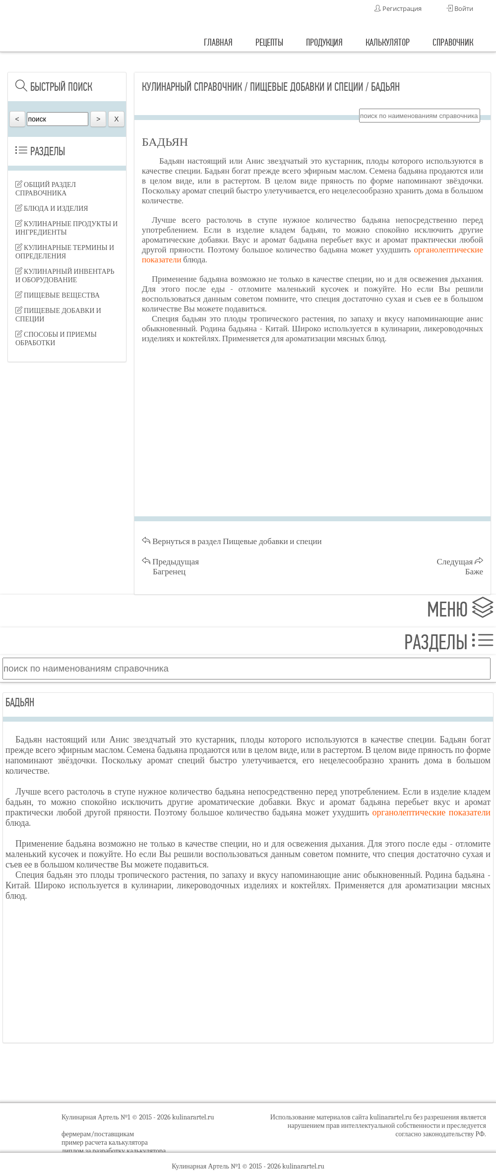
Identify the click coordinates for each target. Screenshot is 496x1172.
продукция (324, 42)
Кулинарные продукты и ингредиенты (66, 228)
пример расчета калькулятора (105, 1142)
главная (218, 42)
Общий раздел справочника (45, 189)
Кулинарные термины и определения (64, 252)
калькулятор (388, 42)
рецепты (269, 42)
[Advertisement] (66, 426)
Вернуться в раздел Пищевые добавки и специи (232, 541)
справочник (453, 42)
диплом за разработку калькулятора (114, 1151)
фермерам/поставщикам (98, 1134)
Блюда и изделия (51, 208)
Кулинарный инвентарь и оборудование (65, 275)
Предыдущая (170, 566)
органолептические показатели (431, 812)
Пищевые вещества (57, 295)
